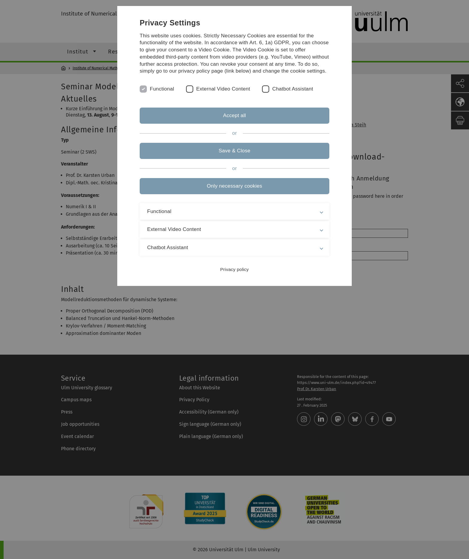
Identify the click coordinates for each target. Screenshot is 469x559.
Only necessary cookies (234, 186)
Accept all (234, 115)
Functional (162, 89)
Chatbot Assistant (292, 89)
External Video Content (223, 89)
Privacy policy (234, 269)
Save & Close (234, 151)
